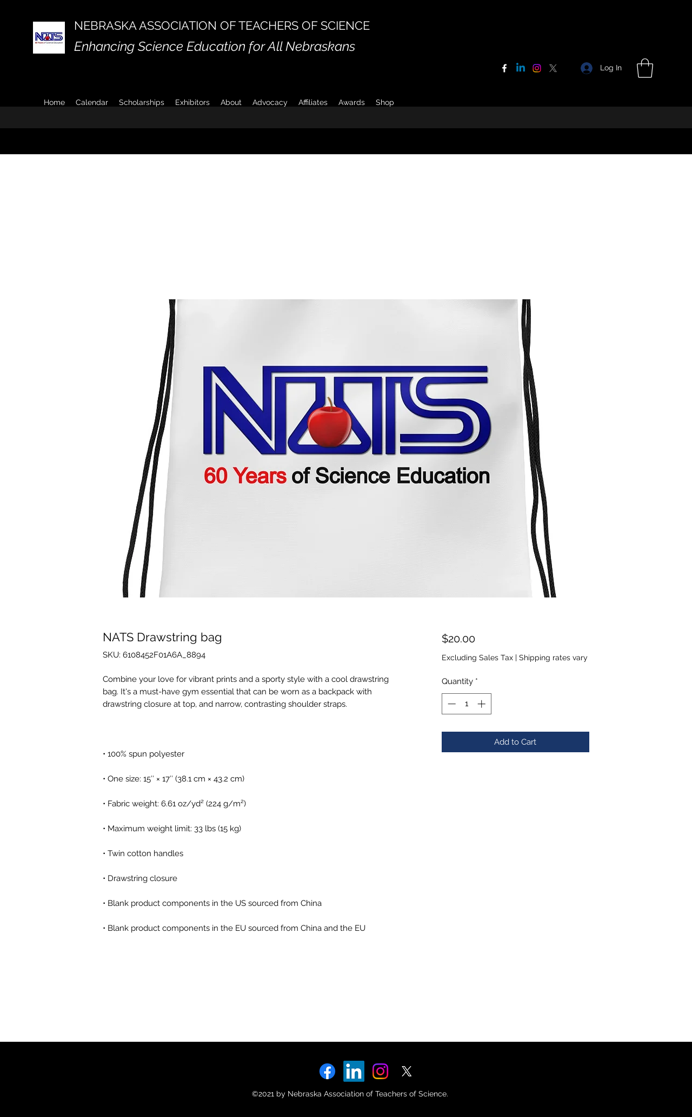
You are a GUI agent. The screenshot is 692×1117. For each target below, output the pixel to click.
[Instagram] (536, 68)
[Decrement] (450, 704)
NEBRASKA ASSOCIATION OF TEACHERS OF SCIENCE (222, 25)
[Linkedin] (520, 68)
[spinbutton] (466, 704)
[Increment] (482, 704)
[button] (231, 102)
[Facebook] (504, 68)
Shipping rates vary (553, 657)
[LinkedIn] (353, 1071)
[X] (553, 68)
